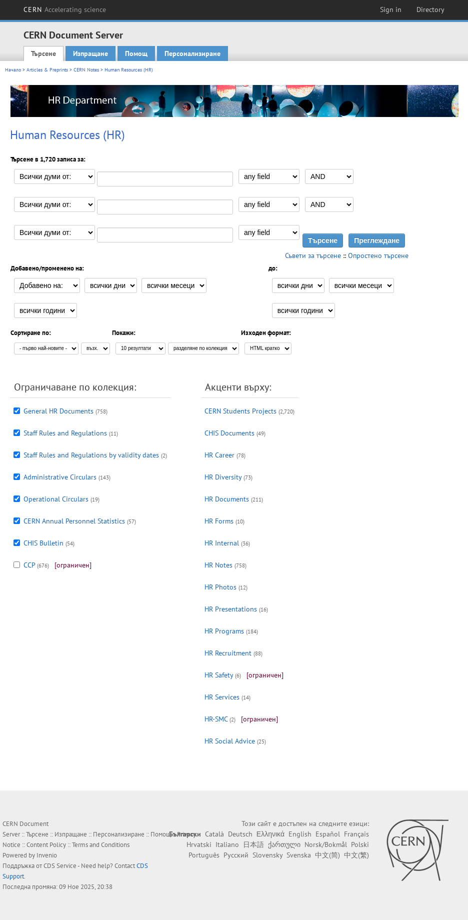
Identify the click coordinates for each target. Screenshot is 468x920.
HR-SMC (216, 719)
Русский (236, 855)
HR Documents (226, 499)
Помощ (136, 53)
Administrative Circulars (60, 477)
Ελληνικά (270, 834)
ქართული (284, 844)
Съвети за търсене (313, 255)
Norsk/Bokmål (325, 844)
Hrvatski (199, 844)
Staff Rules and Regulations (65, 433)
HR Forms (219, 521)
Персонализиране (192, 53)
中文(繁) (356, 855)
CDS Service (60, 866)
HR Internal (221, 543)
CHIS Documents (229, 433)
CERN (65, 9)
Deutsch (240, 834)
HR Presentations (230, 609)
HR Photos (220, 587)
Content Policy (46, 844)
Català (214, 834)
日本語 (253, 844)
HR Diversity (223, 477)
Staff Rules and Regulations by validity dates (91, 455)
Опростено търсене (378, 255)
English (300, 834)
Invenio (46, 855)
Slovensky (267, 855)
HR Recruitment (228, 653)
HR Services (222, 697)
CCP (29, 565)
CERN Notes (86, 69)
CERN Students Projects (240, 411)
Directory (430, 9)
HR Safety (218, 675)
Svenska (298, 855)
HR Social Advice (229, 741)
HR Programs (224, 631)
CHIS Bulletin (44, 543)
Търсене (43, 53)
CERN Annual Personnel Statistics (74, 521)
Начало (13, 69)
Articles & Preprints (47, 69)
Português (204, 855)
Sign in (391, 9)
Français (356, 834)
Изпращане (90, 53)
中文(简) (327, 855)
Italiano (227, 844)
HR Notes (218, 565)
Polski (360, 844)
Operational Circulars (56, 499)
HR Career (219, 455)
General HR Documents (59, 411)
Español (328, 834)
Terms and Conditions (101, 844)
